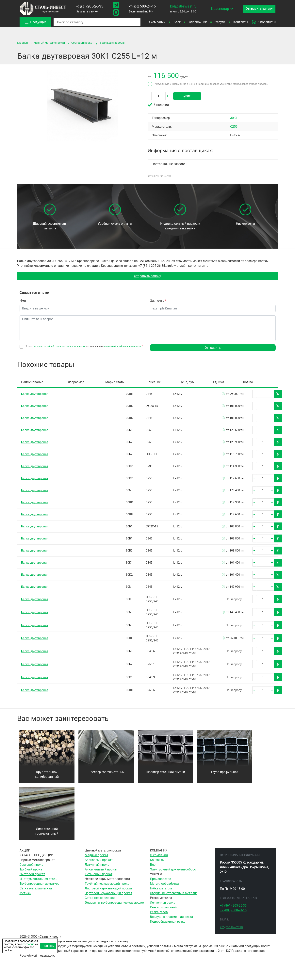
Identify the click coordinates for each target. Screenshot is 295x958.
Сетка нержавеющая (100, 898)
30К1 (234, 118)
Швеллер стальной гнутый (165, 772)
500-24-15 (142, 6)
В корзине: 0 (264, 22)
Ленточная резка (162, 902)
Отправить (213, 348)
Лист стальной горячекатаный (46, 831)
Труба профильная (224, 772)
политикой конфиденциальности (122, 346)
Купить (187, 96)
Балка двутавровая (112, 42)
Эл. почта (158, 301)
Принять (48, 945)
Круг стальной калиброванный (47, 774)
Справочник (198, 22)
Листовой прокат (32, 874)
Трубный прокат (32, 869)
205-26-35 (89, 6)
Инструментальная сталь (38, 879)
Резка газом (159, 912)
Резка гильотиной (163, 907)
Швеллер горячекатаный (106, 772)
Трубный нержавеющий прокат (108, 883)
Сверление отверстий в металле (173, 893)
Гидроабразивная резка (168, 921)
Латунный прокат (98, 865)
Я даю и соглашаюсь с (84, 346)
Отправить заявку (147, 276)
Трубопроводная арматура (39, 883)
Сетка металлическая (36, 888)
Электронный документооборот (174, 869)
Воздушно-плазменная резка (171, 917)
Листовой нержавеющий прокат (108, 888)
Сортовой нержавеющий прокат (108, 893)
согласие (28, 944)
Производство (160, 879)
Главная (22, 42)
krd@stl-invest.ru (183, 6)
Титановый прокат (98, 874)
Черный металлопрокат (49, 42)
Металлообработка (164, 883)
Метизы (25, 893)
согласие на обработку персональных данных (59, 346)
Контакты (240, 22)
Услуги (220, 22)
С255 (234, 126)
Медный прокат (96, 855)
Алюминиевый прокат (101, 869)
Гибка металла (161, 888)
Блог (177, 22)
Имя (23, 301)
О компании (156, 22)
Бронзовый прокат (99, 860)
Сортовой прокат (82, 42)
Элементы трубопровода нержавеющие (114, 902)
